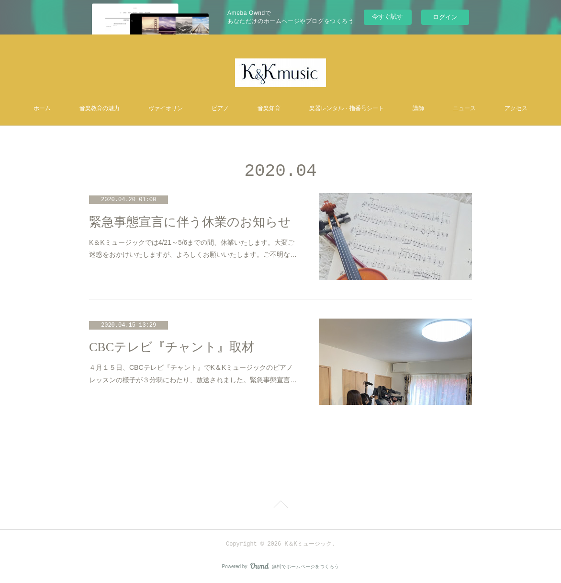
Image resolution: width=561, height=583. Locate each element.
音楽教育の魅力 (99, 108)
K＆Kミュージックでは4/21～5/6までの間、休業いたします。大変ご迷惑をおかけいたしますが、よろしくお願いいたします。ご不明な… (193, 248)
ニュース (464, 108)
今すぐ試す (387, 16)
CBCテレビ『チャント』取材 (171, 347)
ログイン (445, 17)
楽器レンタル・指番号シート (346, 108)
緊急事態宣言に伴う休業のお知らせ (190, 222)
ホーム (42, 108)
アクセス (516, 108)
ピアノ (220, 108)
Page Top (280, 506)
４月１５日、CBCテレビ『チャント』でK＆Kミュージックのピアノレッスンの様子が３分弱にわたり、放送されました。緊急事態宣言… (193, 373)
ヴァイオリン (165, 108)
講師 (418, 108)
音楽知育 (269, 108)
